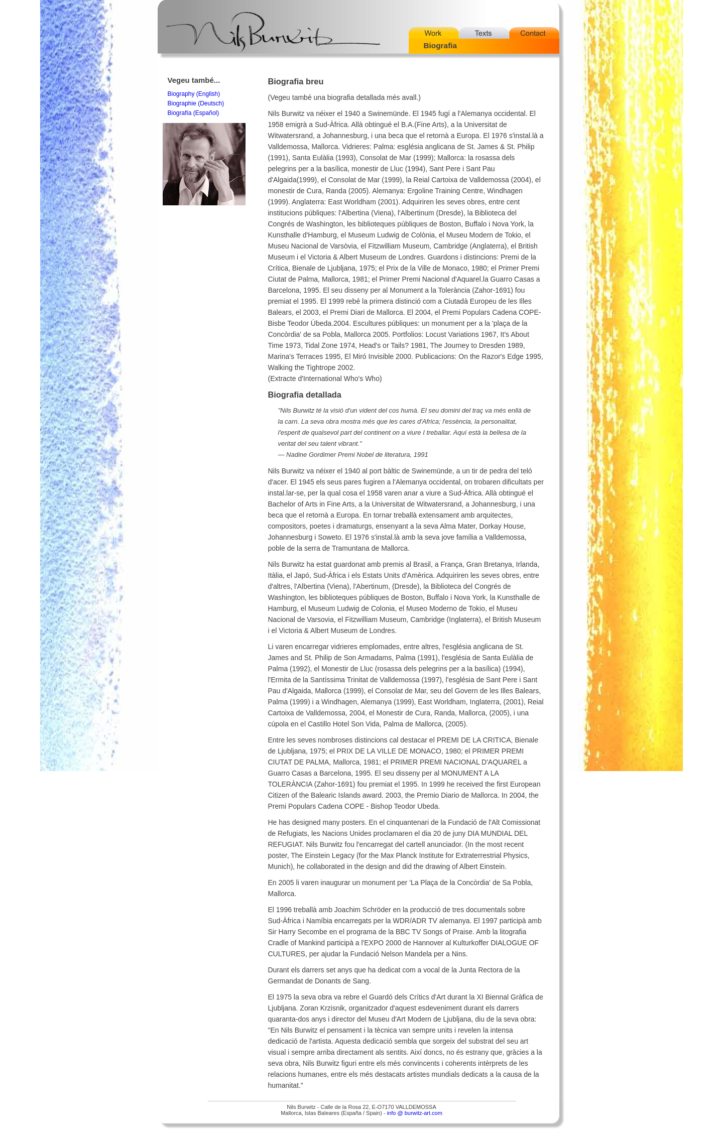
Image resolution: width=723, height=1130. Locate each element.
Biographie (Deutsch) (196, 103)
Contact (534, 33)
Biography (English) (194, 93)
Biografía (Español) (193, 112)
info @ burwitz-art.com (414, 1113)
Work (434, 33)
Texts (484, 33)
